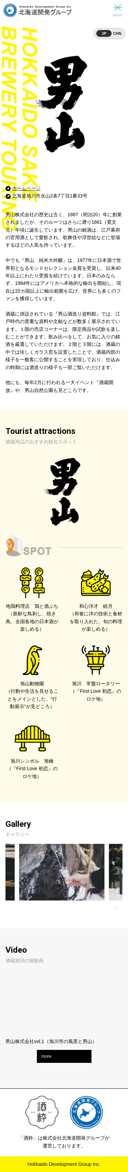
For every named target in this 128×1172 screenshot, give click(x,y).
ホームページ (26, 188)
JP (104, 33)
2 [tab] (23, 907)
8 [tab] (84, 907)
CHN (117, 33)
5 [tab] (54, 907)
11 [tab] (115, 907)
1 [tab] (13, 907)
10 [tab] (105, 907)
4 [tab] (43, 907)
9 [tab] (94, 907)
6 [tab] (64, 907)
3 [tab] (33, 907)
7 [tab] (74, 907)
